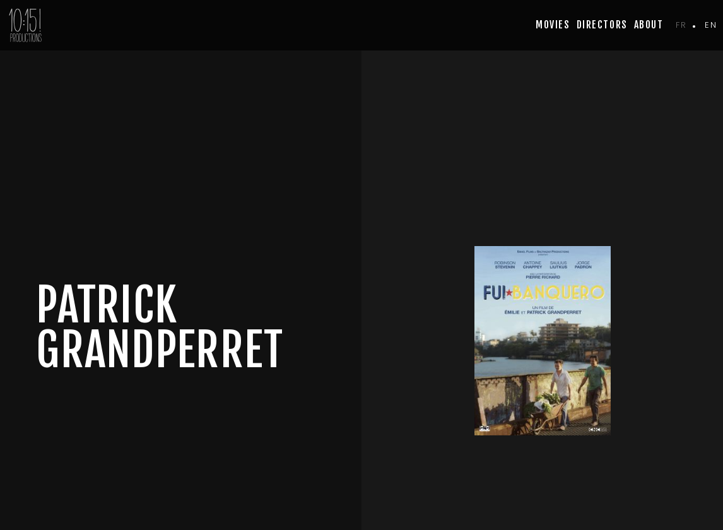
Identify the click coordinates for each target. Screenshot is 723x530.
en (711, 25)
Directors (602, 24)
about (649, 24)
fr (681, 25)
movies (553, 24)
